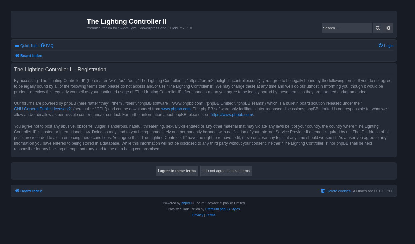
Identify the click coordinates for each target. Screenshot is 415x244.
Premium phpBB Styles (222, 209)
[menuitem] (46, 46)
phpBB (186, 203)
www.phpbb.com (176, 109)
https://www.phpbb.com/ (232, 114)
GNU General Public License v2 (42, 109)
